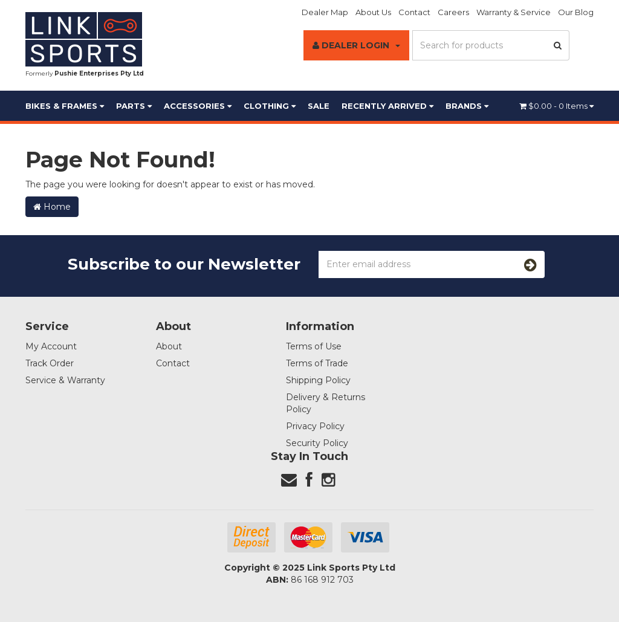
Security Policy (317, 443)
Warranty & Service (513, 12)
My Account (51, 346)
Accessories (198, 106)
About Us (373, 12)
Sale (318, 106)
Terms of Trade (317, 363)
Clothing (270, 106)
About (169, 346)
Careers (453, 12)
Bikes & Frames (64, 106)
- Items (556, 106)
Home (52, 206)
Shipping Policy (318, 380)
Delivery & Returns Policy (325, 403)
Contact (414, 12)
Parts (134, 106)
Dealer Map (325, 12)
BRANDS (467, 106)
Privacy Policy (315, 426)
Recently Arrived (387, 106)
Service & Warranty (65, 380)
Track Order (49, 363)
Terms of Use (314, 346)
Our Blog (576, 12)
